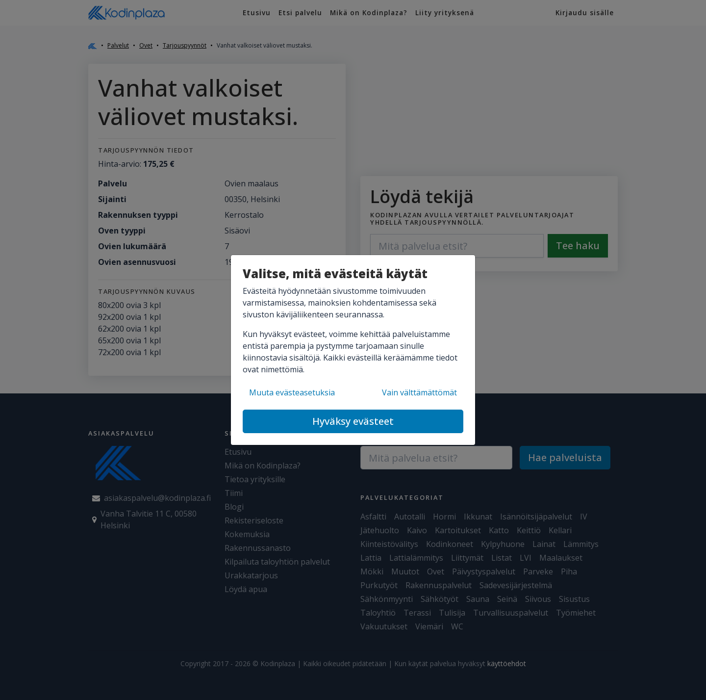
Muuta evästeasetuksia (292, 392)
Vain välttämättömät (419, 392)
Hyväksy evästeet (353, 421)
